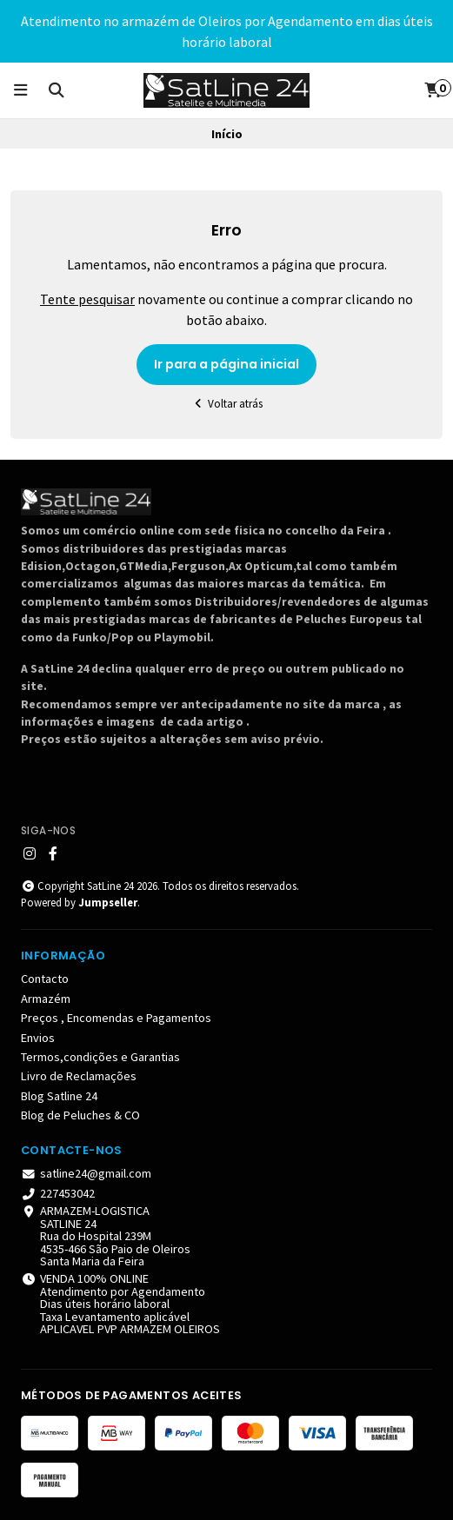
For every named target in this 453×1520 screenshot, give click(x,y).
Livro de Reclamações (79, 1076)
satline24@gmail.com (86, 1173)
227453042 (58, 1193)
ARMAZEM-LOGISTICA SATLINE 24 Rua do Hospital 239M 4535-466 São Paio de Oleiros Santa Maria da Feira (105, 1236)
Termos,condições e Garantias (100, 1057)
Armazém (45, 998)
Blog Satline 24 (59, 1096)
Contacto (45, 978)
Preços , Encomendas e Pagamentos (116, 1018)
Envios (38, 1038)
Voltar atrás (226, 403)
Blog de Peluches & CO (80, 1115)
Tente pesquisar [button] (87, 299)
